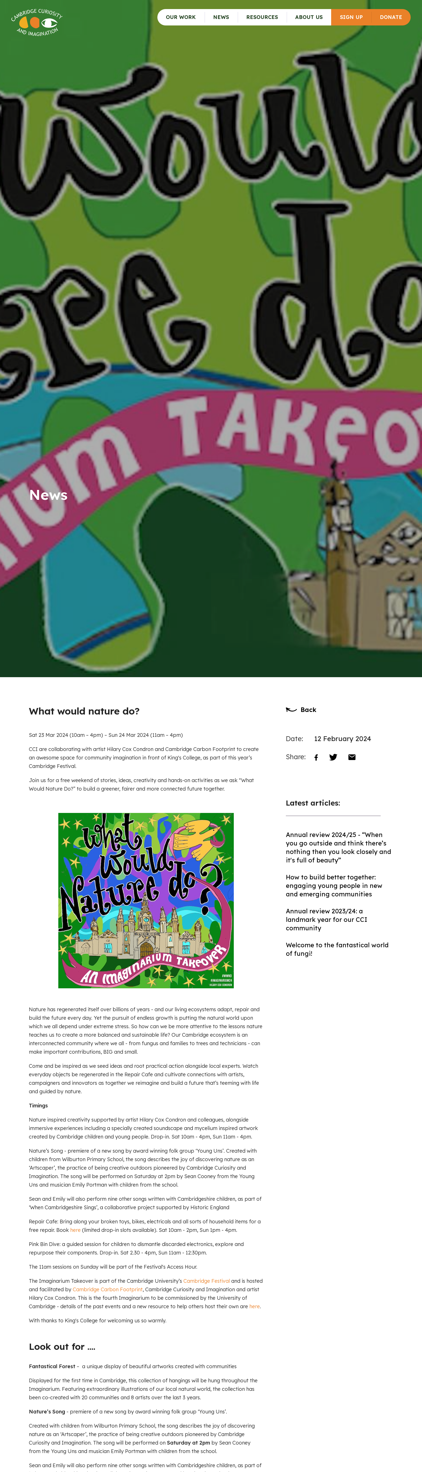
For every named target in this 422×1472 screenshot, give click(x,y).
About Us (309, 17)
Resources (262, 17)
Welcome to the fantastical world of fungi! (337, 949)
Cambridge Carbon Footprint (108, 1289)
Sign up (351, 17)
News (221, 17)
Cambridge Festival (206, 1281)
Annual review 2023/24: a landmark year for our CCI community (326, 919)
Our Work (181, 17)
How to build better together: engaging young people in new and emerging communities (334, 885)
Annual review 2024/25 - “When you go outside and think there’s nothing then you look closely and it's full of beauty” (338, 847)
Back (308, 709)
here (75, 1230)
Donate (391, 17)
